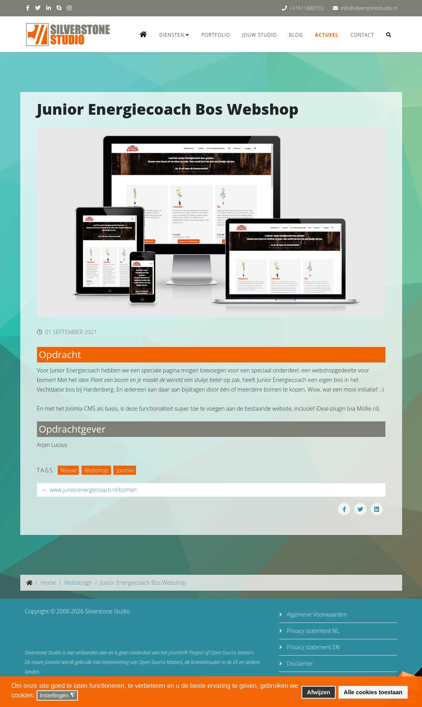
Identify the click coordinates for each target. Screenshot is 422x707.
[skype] (58, 8)
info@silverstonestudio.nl (368, 8)
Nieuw (68, 470)
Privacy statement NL (312, 631)
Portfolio (215, 34)
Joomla (124, 470)
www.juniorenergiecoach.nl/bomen (93, 490)
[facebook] (27, 8)
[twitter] (38, 8)
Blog (296, 34)
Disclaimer (299, 663)
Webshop (96, 470)
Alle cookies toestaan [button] (373, 692)
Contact (362, 34)
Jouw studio (259, 34)
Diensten (171, 34)
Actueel (326, 34)
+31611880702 (307, 8)
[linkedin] (48, 8)
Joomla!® (178, 652)
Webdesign (78, 582)
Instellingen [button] (57, 695)
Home (48, 582)
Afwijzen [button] (318, 692)
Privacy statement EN (312, 647)
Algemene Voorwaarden (315, 614)
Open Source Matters (232, 652)
